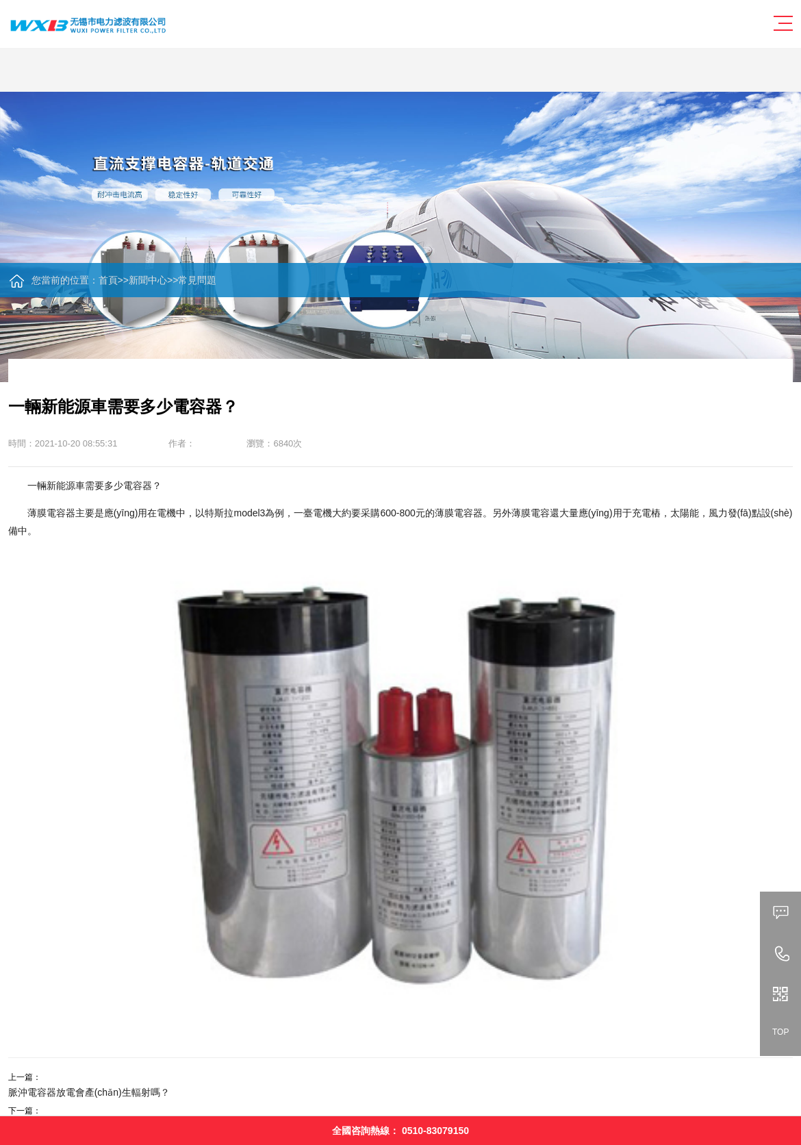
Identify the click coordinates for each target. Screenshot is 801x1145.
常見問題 (197, 280)
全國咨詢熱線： (400, 1130)
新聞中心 (148, 280)
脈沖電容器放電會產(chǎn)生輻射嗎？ (89, 1092)
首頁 (108, 280)
